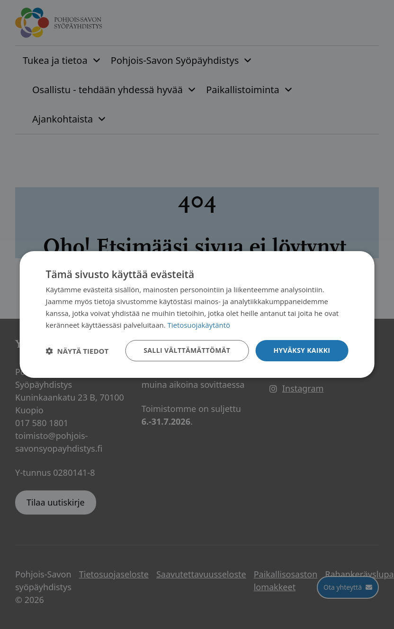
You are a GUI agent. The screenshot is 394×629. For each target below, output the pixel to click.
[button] (77, 351)
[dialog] (197, 314)
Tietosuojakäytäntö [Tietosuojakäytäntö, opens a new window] (199, 325)
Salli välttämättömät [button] (186, 350)
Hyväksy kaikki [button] (301, 350)
